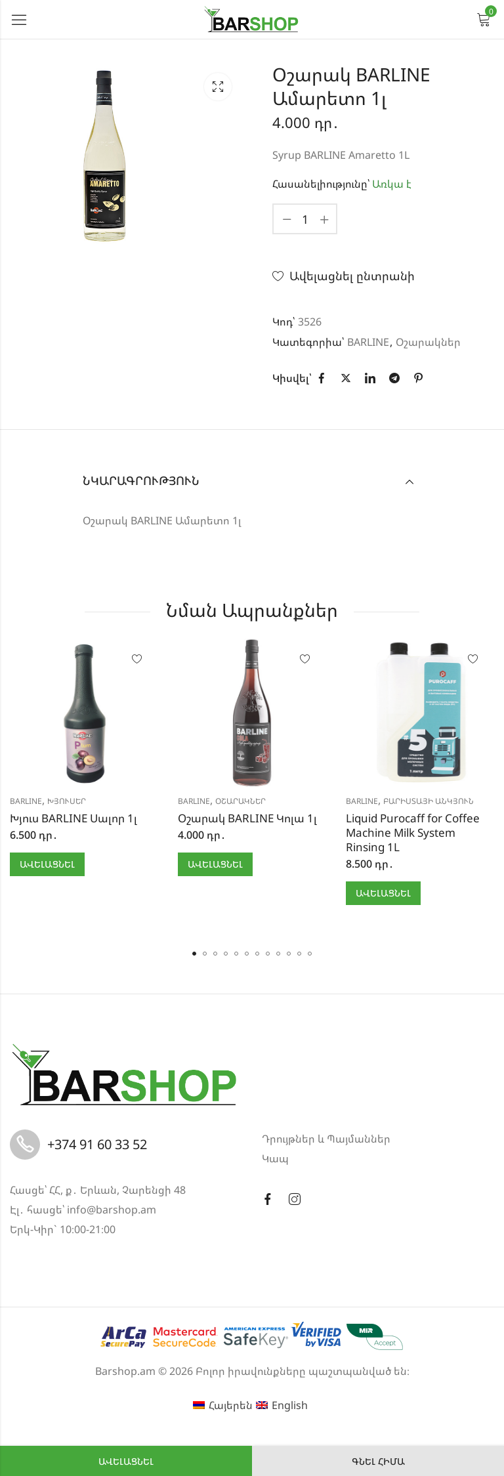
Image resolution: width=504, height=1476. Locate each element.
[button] (194, 954)
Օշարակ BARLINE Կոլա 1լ (247, 818)
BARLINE (368, 342)
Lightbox (218, 86)
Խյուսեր (66, 801)
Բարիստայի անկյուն (428, 801)
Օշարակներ (428, 342)
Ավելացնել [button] (47, 864)
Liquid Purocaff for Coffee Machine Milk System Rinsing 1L (413, 832)
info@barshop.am (111, 1209)
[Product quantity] (305, 219)
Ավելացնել (126, 1461)
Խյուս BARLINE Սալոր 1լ (73, 818)
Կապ (275, 1158)
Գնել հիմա (378, 1461)
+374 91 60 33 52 (97, 1144)
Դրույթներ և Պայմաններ (326, 1138)
